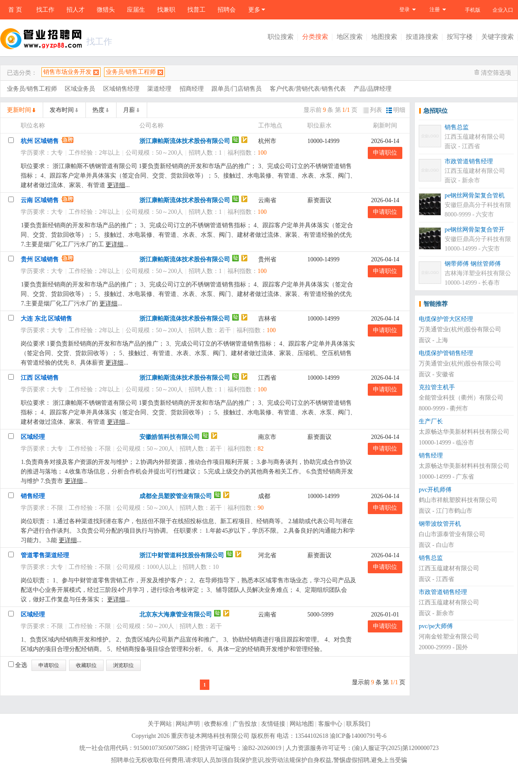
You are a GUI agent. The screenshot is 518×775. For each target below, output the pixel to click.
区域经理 (33, 437)
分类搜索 (315, 36)
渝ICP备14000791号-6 (358, 736)
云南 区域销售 (40, 200)
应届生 (136, 9)
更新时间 (19, 110)
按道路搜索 (422, 36)
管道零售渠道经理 (45, 555)
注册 (435, 9)
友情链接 (273, 724)
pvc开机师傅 (435, 489)
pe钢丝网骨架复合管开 (475, 229)
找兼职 (166, 9)
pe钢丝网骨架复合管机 (475, 195)
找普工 (196, 9)
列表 (372, 110)
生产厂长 (431, 421)
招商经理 (192, 89)
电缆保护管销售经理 (446, 353)
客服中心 (330, 724)
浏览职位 (123, 665)
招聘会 (227, 9)
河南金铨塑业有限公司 (449, 636)
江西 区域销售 (40, 378)
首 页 (15, 9)
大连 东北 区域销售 (46, 318)
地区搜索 (350, 36)
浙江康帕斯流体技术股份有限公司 (184, 141)
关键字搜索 (497, 36)
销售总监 (457, 127)
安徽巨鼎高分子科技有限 (478, 205)
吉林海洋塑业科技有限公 (478, 273)
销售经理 (33, 496)
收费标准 (216, 724)
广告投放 (245, 724)
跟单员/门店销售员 (237, 89)
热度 (98, 110)
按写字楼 (460, 36)
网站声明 (188, 724)
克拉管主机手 (437, 387)
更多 (254, 9)
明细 (395, 110)
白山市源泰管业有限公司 (452, 534)
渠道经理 (159, 89)
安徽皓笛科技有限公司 (169, 437)
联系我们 (358, 724)
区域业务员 (80, 89)
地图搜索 (384, 36)
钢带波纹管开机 (440, 524)
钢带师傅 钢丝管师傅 (473, 263)
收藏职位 (86, 665)
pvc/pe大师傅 (436, 626)
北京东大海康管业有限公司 (175, 614)
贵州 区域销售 (40, 259)
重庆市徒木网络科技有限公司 (210, 736)
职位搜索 (281, 36)
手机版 (472, 10)
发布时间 (62, 110)
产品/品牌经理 (373, 89)
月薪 (129, 110)
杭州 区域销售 (40, 141)
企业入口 (503, 10)
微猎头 (106, 9)
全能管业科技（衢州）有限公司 (461, 397)
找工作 (45, 9)
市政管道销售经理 (469, 161)
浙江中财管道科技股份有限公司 (181, 555)
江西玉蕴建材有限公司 (475, 136)
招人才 (75, 9)
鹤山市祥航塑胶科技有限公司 (458, 500)
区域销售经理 (121, 89)
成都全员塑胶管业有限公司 (175, 496)
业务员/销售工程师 (131, 72)
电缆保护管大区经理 (446, 319)
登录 (404, 9)
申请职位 (385, 152)
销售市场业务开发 (67, 72)
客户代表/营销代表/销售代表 (308, 89)
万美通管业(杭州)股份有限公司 (460, 329)
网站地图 (302, 724)
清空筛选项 (496, 73)
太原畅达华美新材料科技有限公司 (464, 432)
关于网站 (160, 724)
